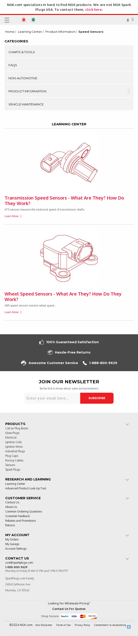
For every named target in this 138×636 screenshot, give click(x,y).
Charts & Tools (21, 52)
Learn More (12, 216)
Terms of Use (63, 625)
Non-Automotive (22, 78)
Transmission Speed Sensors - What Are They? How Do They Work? (64, 200)
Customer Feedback (17, 516)
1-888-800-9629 (100, 363)
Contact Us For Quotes (69, 609)
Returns (10, 525)
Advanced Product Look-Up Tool (25, 488)
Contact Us (12, 502)
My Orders (12, 539)
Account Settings (16, 548)
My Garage (12, 544)
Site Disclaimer (43, 625)
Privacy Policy (82, 625)
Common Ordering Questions (23, 511)
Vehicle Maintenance (26, 104)
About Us (11, 507)
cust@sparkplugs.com (19, 562)
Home (9, 31)
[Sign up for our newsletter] (52, 398)
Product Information (60, 31)
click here (93, 9)
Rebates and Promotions (20, 520)
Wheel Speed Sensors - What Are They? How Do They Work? (63, 296)
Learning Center (30, 31)
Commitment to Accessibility (110, 625)
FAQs (12, 65)
